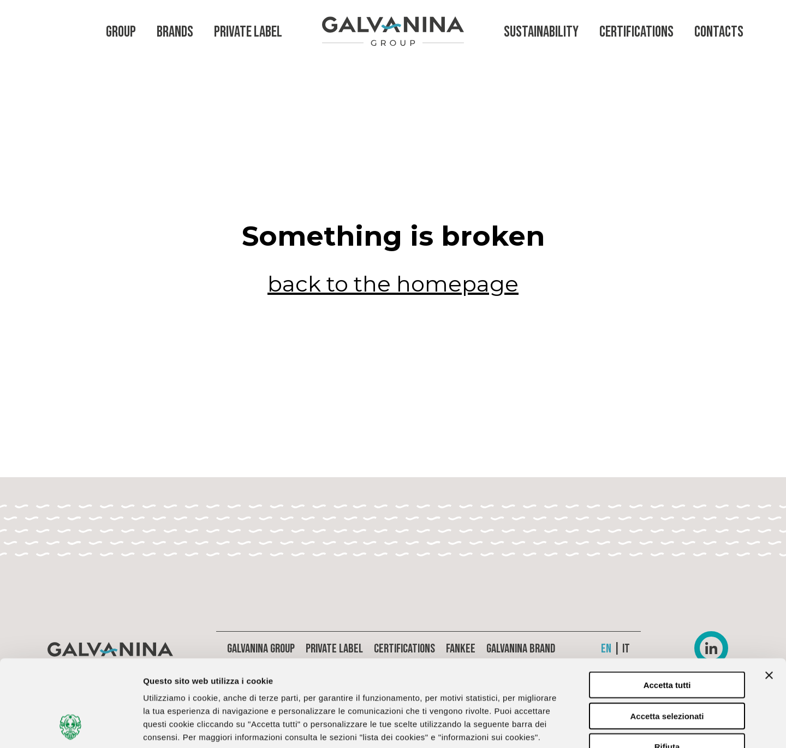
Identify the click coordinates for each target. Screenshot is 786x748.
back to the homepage (393, 284)
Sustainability (541, 32)
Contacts (718, 32)
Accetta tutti (667, 603)
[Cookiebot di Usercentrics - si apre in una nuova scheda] (70, 727)
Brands (175, 32)
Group (121, 32)
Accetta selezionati (667, 634)
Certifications (636, 32)
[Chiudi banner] (769, 594)
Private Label (248, 32)
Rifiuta (667, 665)
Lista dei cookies (578, 726)
